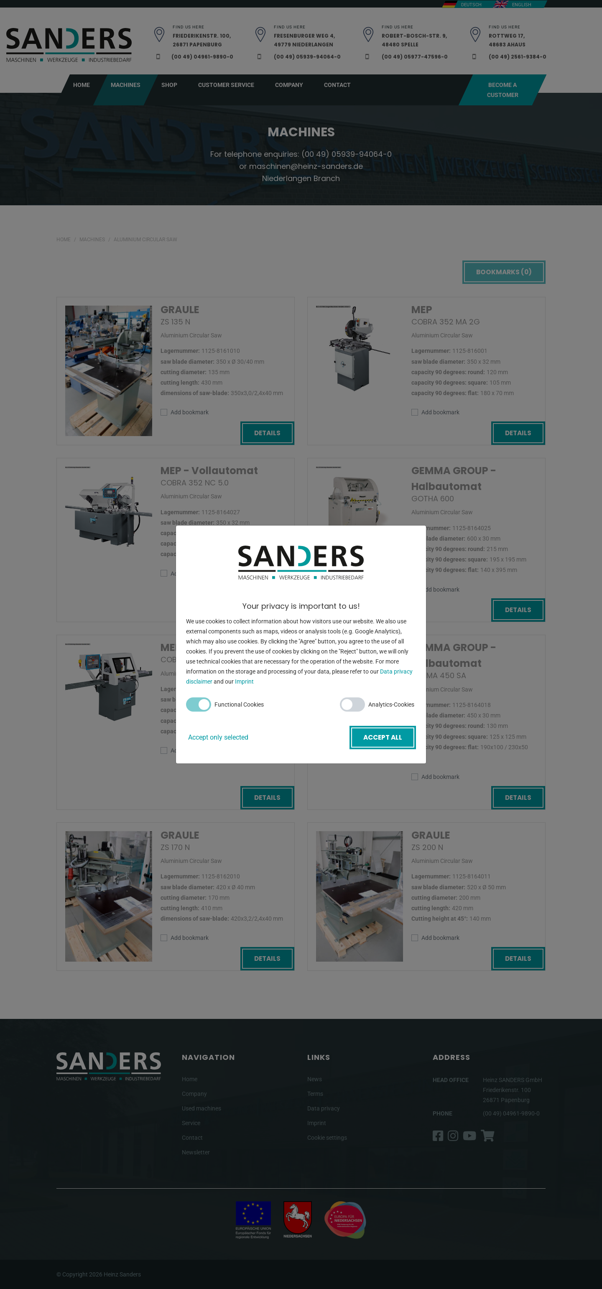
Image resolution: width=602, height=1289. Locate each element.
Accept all (381, 737)
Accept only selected (218, 737)
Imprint (244, 682)
